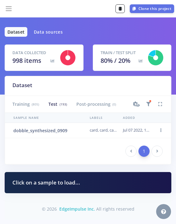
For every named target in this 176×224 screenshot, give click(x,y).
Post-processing (96, 104)
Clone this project (152, 8)
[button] (136, 104)
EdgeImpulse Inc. (77, 209)
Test (57, 104)
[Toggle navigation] (8, 8)
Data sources (48, 32)
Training (25, 104)
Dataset (16, 32)
